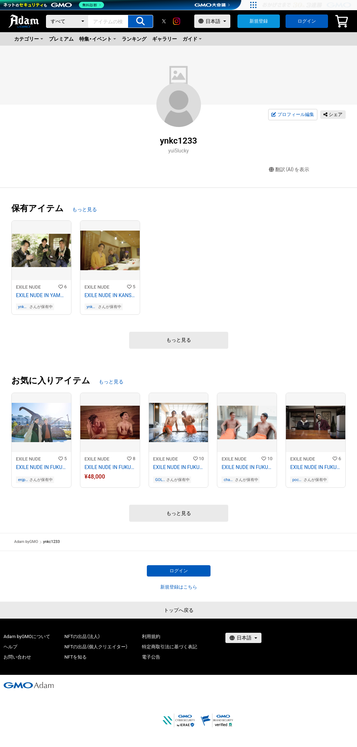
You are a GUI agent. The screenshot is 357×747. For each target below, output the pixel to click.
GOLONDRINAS (160, 480)
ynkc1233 (23, 307)
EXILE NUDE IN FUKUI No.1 (41, 467)
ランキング (134, 38)
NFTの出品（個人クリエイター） (96, 646)
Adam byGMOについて (27, 636)
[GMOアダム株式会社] (29, 685)
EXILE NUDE (28, 287)
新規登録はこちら (178, 587)
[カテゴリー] (67, 21)
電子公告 (151, 657)
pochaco (296, 480)
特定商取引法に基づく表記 (169, 646)
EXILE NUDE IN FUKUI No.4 (246, 467)
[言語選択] (212, 21)
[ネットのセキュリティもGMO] (54, 5)
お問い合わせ (17, 657)
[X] (163, 21)
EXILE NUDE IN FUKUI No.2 (110, 467)
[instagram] (176, 21)
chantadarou (229, 480)
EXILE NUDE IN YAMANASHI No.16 (41, 295)
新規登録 (258, 21)
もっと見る (84, 209)
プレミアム (61, 39)
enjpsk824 (22, 480)
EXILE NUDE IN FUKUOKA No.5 (315, 467)
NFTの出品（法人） (82, 636)
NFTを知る (75, 657)
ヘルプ (10, 646)
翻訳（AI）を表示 (289, 169)
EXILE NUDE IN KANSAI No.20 (110, 295)
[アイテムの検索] (140, 21)
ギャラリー (164, 38)
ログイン (307, 21)
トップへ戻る (179, 610)
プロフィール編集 (292, 114)
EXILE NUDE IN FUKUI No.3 (178, 467)
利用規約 (151, 636)
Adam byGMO (26, 541)
